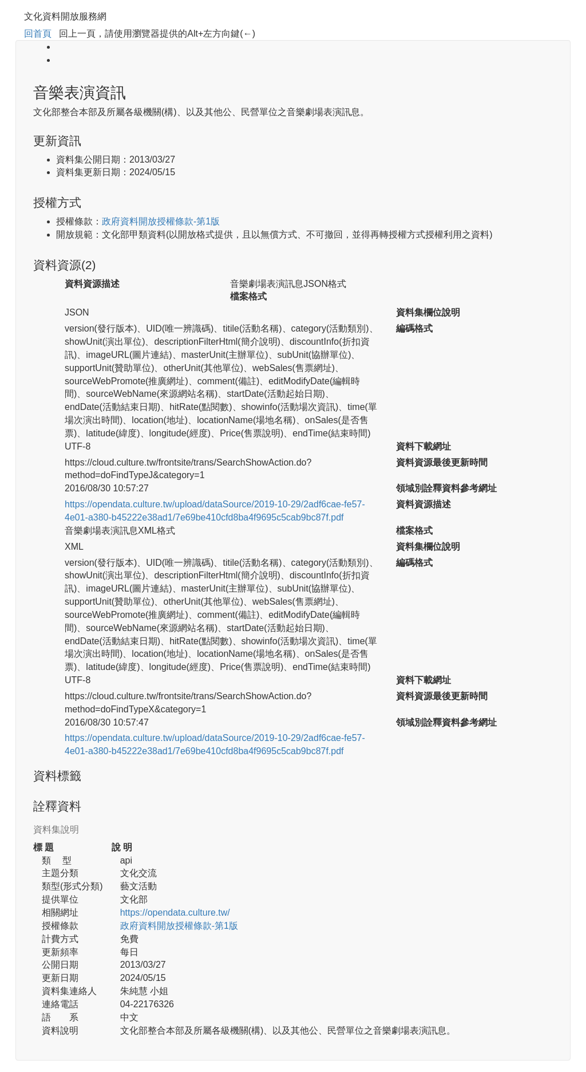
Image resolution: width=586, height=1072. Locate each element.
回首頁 (38, 33)
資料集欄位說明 (428, 312)
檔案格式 (248, 296)
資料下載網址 (423, 446)
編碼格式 (414, 328)
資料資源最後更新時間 (442, 462)
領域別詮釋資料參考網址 (446, 488)
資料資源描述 (92, 284)
